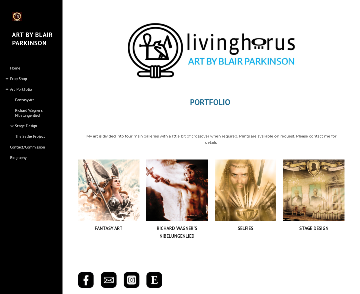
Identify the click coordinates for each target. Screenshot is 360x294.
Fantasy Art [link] (24, 99)
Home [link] (15, 68)
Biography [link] (18, 157)
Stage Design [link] (26, 125)
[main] (211, 102)
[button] (354, 7)
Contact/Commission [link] (27, 147)
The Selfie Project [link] (30, 136)
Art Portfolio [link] (21, 89)
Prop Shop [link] (18, 78)
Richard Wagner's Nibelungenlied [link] (29, 113)
